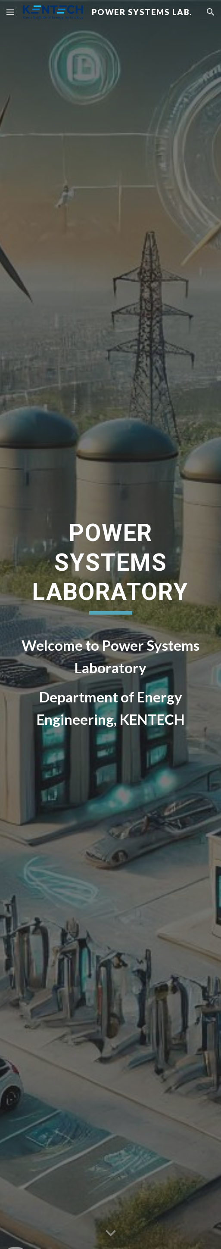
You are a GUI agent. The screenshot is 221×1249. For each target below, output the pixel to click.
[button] (10, 12)
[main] (111, 570)
